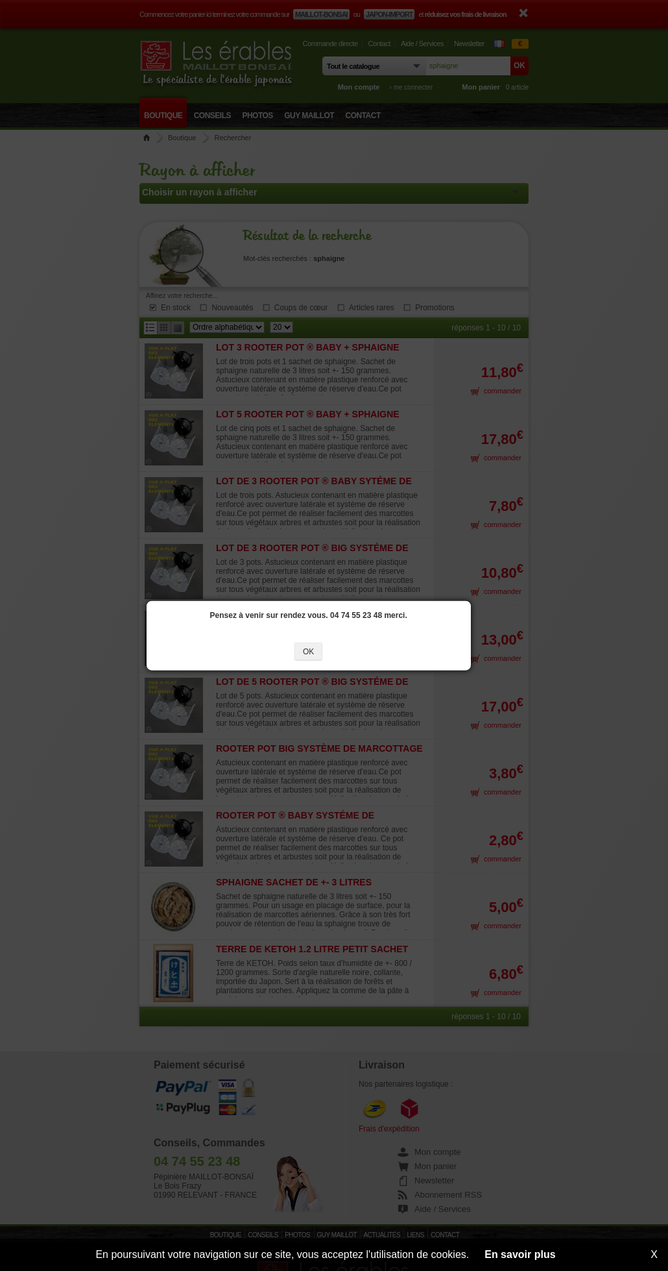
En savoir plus (519, 1254)
